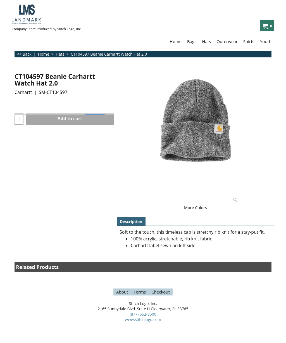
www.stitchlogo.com (143, 319)
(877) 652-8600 (143, 314)
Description (131, 221)
